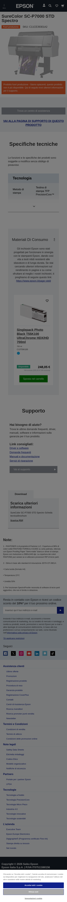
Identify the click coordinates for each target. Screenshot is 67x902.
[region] (33, 885)
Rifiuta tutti (33, 892)
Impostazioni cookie (33, 898)
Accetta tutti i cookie (33, 885)
